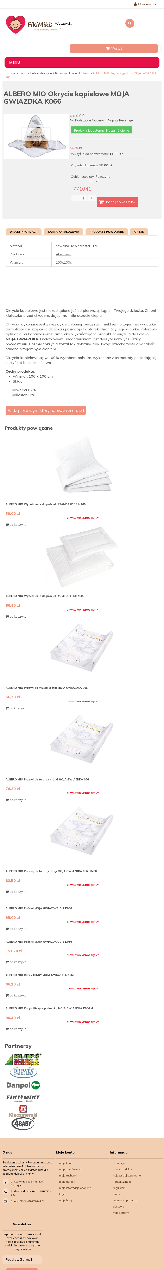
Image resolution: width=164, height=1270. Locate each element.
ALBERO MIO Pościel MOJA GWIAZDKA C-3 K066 (39, 941)
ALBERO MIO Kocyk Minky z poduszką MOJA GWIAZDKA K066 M (49, 1008)
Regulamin (119, 1188)
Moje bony (65, 1200)
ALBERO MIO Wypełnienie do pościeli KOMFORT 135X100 (45, 596)
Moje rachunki (68, 1175)
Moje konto (145, 4)
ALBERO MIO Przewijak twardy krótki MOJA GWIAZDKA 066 (47, 779)
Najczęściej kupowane (127, 1175)
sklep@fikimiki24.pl (32, 1201)
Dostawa (118, 1206)
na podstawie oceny (87, 120)
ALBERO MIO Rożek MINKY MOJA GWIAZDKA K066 (40, 975)
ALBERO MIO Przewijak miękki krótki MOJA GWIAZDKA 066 (47, 687)
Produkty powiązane (107, 231)
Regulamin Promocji (125, 1200)
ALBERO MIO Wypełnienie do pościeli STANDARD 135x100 (46, 504)
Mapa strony (121, 1212)
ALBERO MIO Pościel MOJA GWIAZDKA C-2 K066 (39, 908)
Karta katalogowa (63, 231)
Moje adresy (67, 1181)
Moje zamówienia (70, 1169)
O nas (116, 1194)
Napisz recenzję (120, 120)
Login (62, 1194)
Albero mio (63, 254)
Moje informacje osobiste (75, 1188)
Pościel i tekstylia (41, 73)
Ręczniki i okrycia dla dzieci (72, 73)
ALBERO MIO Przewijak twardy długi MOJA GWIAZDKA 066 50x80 (51, 871)
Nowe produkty (122, 1169)
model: (94, 181)
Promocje (119, 1163)
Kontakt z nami (122, 1181)
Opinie (139, 231)
